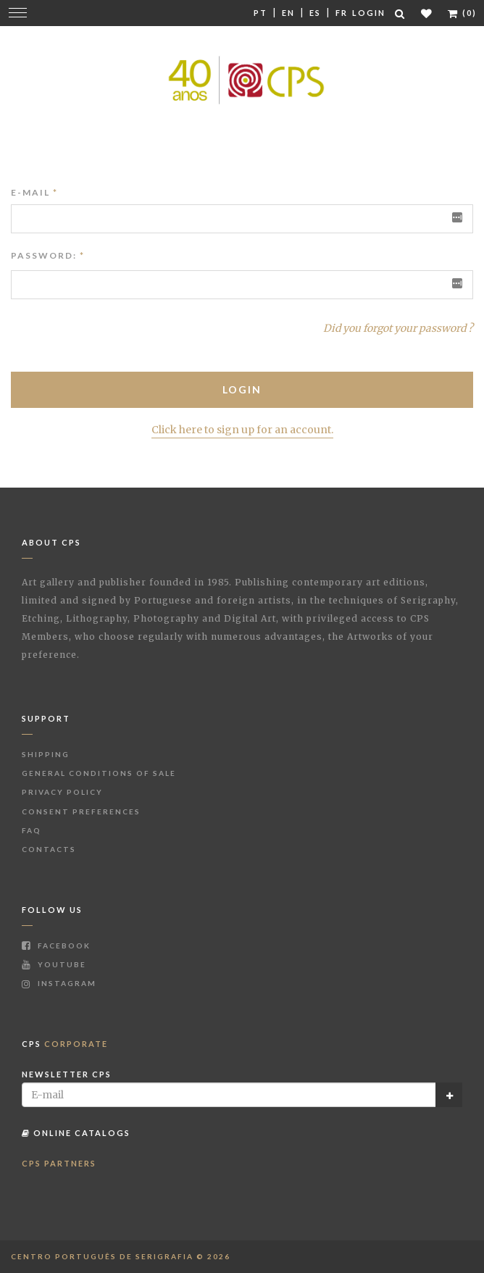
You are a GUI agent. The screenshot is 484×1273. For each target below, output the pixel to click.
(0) (462, 12)
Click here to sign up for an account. (242, 429)
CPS (65, 1043)
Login (368, 12)
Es (315, 12)
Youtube (54, 964)
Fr (341, 12)
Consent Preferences (81, 811)
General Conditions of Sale (99, 773)
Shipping (46, 754)
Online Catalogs (76, 1133)
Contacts (49, 849)
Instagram (59, 983)
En (288, 12)
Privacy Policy (62, 792)
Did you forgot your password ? (398, 328)
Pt (260, 12)
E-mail (34, 192)
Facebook (56, 945)
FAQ (31, 830)
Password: (44, 255)
